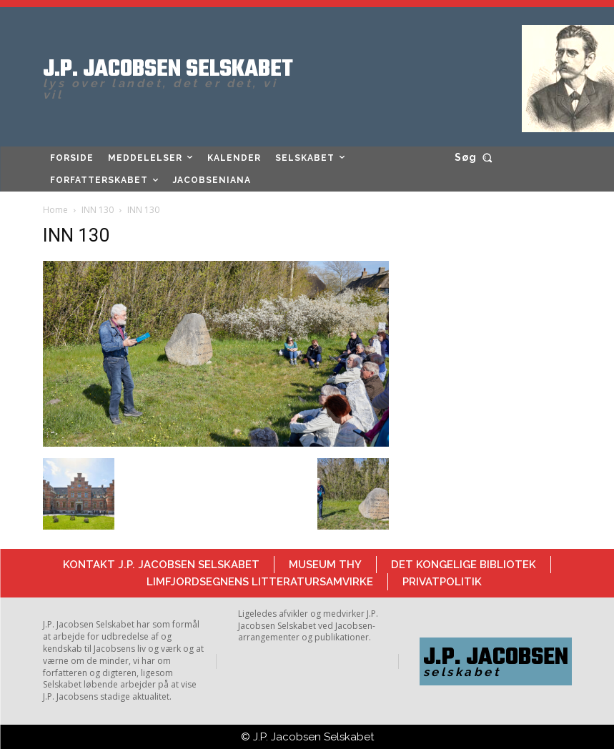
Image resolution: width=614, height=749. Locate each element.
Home (55, 210)
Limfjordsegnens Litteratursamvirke (260, 581)
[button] (476, 157)
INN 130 (97, 210)
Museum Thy (325, 564)
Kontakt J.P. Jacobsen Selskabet (161, 564)
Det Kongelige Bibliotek (463, 564)
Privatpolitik (442, 581)
